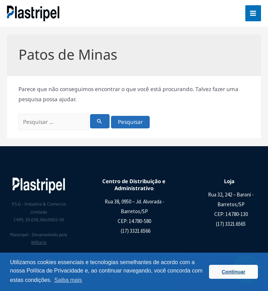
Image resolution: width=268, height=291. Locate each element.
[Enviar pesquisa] (100, 121)
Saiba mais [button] (68, 280)
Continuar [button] (233, 272)
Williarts (39, 242)
